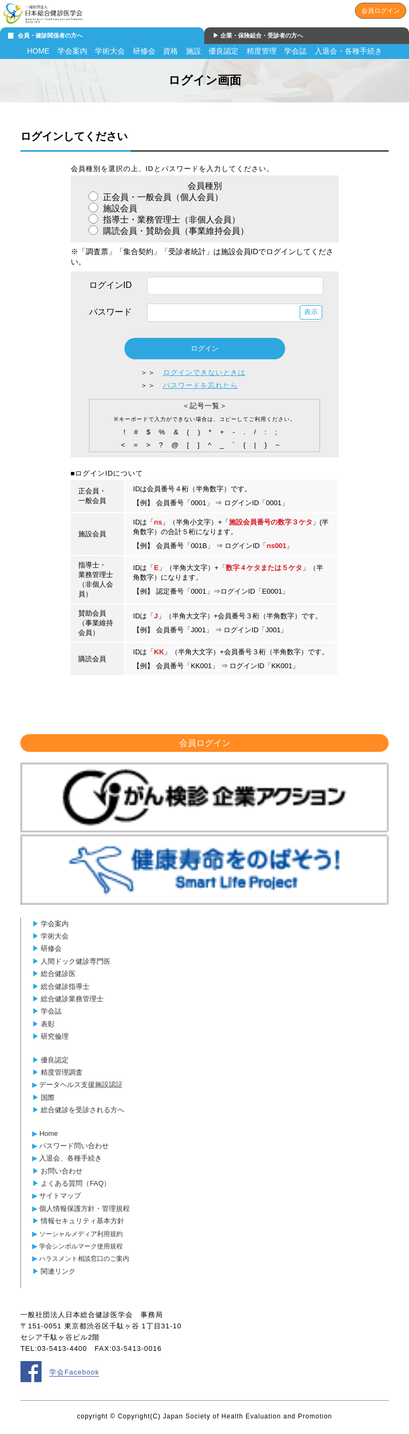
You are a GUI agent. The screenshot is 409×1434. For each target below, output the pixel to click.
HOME (38, 51)
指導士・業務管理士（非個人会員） (170, 219)
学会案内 (72, 51)
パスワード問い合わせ (74, 1146)
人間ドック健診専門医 (75, 961)
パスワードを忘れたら (200, 385)
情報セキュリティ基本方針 (82, 1221)
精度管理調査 (62, 1072)
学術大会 (110, 51)
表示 (311, 312)
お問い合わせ (62, 1171)
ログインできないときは (204, 372)
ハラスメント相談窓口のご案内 (84, 1258)
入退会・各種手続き (348, 51)
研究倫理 (55, 1036)
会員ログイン (380, 11)
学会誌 (295, 51)
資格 (170, 51)
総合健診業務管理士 (72, 999)
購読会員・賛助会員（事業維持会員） (175, 230)
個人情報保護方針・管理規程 (84, 1208)
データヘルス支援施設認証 (81, 1085)
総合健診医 (58, 974)
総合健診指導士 (65, 986)
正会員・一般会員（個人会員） (162, 197)
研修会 (144, 51)
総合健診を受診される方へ (82, 1110)
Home (48, 1133)
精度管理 (262, 51)
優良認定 (224, 51)
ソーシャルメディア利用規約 (81, 1233)
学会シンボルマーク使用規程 (81, 1246)
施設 (193, 51)
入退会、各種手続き (70, 1158)
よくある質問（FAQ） (75, 1183)
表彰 (48, 1024)
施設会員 (119, 208)
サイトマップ (60, 1196)
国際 (48, 1097)
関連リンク (58, 1271)
